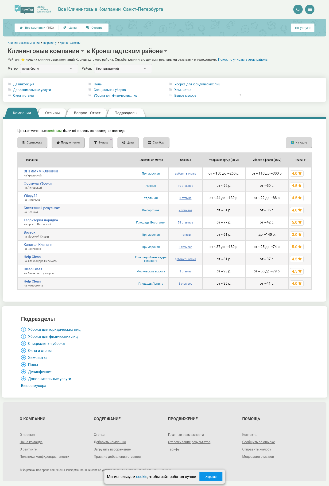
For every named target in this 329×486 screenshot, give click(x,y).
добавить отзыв (185, 173)
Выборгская (150, 210)
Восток (29, 232)
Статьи (99, 435)
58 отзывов (185, 222)
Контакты (249, 435)
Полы (98, 84)
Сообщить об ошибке (258, 442)
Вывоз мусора (185, 95)
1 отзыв (185, 234)
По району (49, 42)
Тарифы (174, 449)
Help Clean (32, 257)
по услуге (303, 28)
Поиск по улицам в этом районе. (243, 59)
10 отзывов (185, 185)
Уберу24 (31, 196)
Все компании (37, 27)
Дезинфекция (23, 84)
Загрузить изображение (112, 449)
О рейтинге (28, 449)
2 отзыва (185, 271)
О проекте (27, 435)
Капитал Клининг (38, 245)
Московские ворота (151, 271)
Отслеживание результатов (189, 442)
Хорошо (211, 476)
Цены (70, 27)
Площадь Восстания (151, 222)
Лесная (151, 185)
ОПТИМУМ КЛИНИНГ (41, 171)
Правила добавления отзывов (117, 456)
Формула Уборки (38, 183)
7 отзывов (185, 210)
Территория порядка (41, 220)
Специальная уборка (110, 90)
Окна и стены (23, 95)
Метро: (13, 68)
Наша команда (31, 442)
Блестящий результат (42, 208)
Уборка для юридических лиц (197, 84)
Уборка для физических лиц (115, 95)
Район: (87, 68)
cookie (141, 476)
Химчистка (182, 90)
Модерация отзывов (258, 456)
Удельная (151, 198)
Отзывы (94, 27)
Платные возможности (186, 435)
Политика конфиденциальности (44, 456)
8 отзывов (185, 247)
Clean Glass (33, 269)
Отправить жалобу (256, 449)
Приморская (151, 173)
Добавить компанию (110, 442)
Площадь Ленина (150, 283)
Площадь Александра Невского (150, 259)
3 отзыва (185, 198)
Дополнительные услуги (32, 90)
